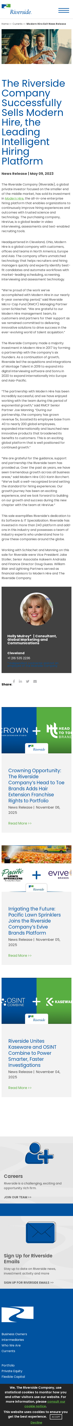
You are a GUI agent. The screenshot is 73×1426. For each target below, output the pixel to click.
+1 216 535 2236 (18, 658)
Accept (56, 1416)
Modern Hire (14, 198)
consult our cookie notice (44, 1403)
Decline (36, 1422)
